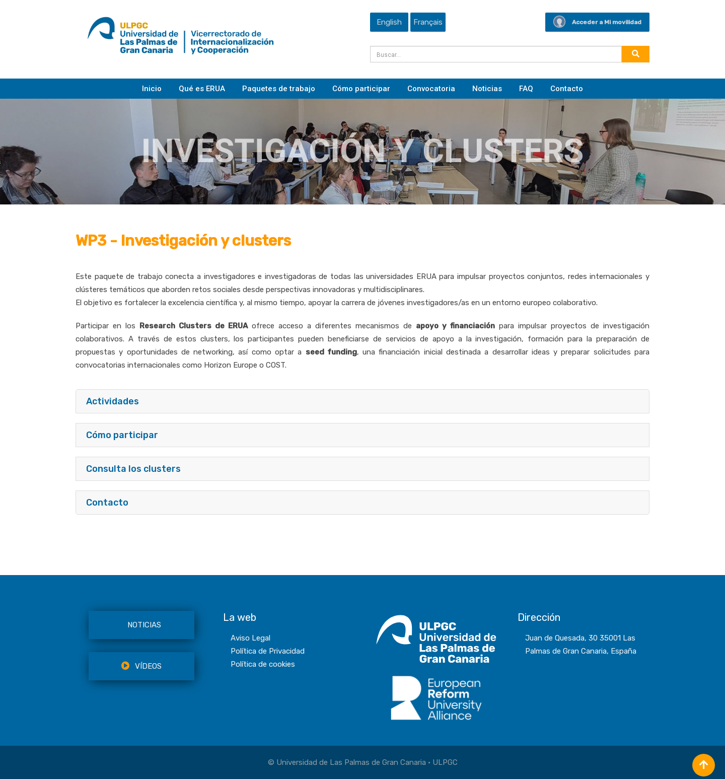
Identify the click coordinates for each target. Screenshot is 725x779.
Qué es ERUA (202, 88)
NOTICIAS (144, 624)
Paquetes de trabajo (278, 88)
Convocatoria (431, 88)
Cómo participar (361, 88)
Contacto (566, 88)
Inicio (152, 88)
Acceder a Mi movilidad (597, 22)
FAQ (526, 88)
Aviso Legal (250, 638)
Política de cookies (263, 664)
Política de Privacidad (268, 651)
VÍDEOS (141, 666)
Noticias (487, 88)
